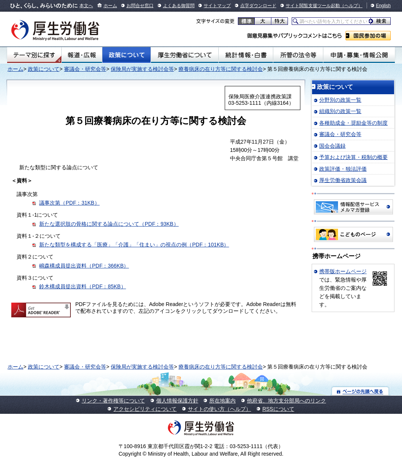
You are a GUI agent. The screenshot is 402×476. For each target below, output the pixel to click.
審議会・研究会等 (85, 69)
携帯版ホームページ (343, 271)
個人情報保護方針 (177, 401)
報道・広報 (82, 55)
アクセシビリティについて (145, 409)
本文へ (86, 5)
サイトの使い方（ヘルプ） (219, 409)
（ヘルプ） (351, 5)
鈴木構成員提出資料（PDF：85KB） (82, 286)
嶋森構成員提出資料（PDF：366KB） (84, 266)
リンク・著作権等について (113, 401)
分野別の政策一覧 (340, 100)
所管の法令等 (298, 55)
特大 (279, 21)
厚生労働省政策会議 (343, 180)
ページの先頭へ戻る (360, 391)
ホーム (110, 5)
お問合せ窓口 (140, 5)
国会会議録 (332, 146)
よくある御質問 (179, 5)
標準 (246, 21)
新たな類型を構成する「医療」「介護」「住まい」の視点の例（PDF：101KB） (134, 245)
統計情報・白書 (246, 55)
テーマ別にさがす (34, 55)
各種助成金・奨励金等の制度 (353, 123)
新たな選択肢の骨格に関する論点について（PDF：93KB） (108, 224)
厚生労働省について (184, 55)
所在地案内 (222, 401)
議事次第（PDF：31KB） (69, 203)
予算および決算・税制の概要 (353, 157)
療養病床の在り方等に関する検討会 (220, 69)
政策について (126, 55)
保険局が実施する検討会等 (142, 69)
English (383, 5)
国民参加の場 (368, 35)
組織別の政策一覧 (340, 111)
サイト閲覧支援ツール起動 (313, 5)
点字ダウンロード (258, 5)
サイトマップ (217, 5)
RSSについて (278, 409)
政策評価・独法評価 (343, 169)
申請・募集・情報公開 (359, 55)
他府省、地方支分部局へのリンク (286, 401)
